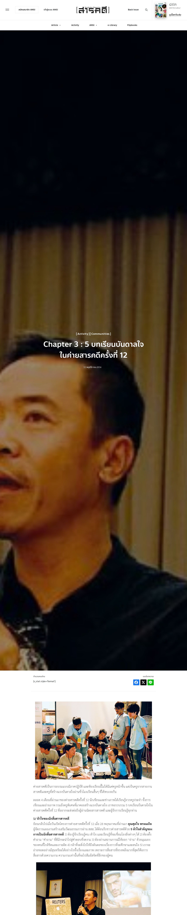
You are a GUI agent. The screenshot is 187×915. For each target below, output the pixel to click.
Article (56, 25)
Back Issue (133, 9)
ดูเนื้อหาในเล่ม (175, 14)
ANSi (93, 25)
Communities (100, 334)
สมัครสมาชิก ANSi (27, 9)
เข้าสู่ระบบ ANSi (51, 9)
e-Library (112, 25)
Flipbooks (132, 25)
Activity (75, 25)
